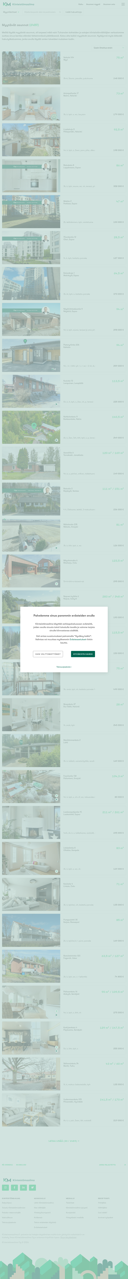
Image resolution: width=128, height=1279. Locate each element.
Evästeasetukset (78, 639)
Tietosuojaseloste (63, 667)
